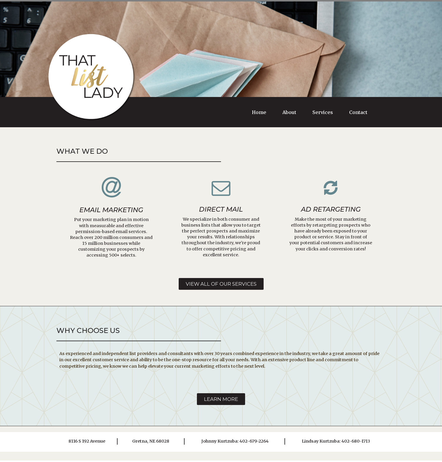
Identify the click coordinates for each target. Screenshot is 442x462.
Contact (358, 112)
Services (322, 112)
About (289, 112)
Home (259, 112)
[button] (221, 284)
